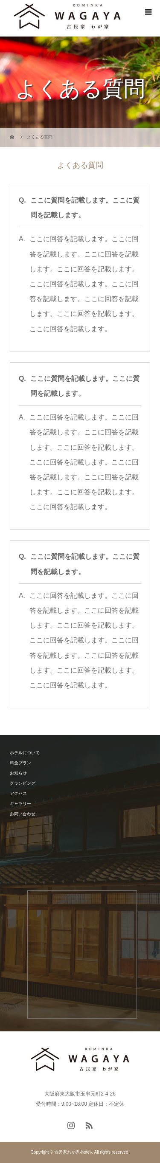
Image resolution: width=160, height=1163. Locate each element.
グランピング (22, 783)
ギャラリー (20, 803)
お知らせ (18, 773)
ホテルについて (25, 752)
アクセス (18, 793)
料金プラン (20, 762)
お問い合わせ (22, 813)
